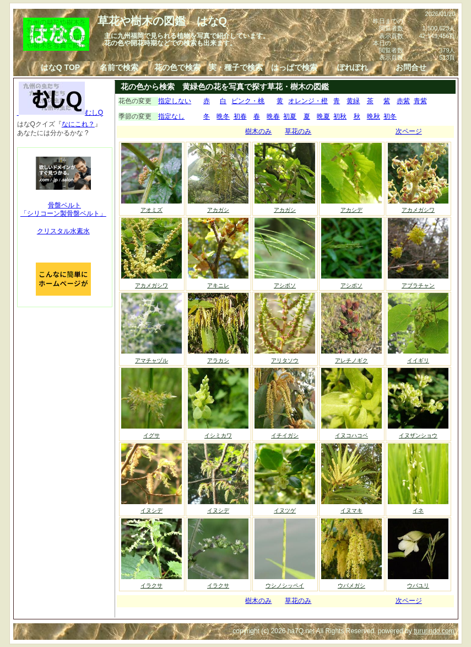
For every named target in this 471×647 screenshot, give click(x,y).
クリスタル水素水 (63, 231)
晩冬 (223, 116)
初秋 (340, 116)
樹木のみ (258, 131)
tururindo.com (434, 631)
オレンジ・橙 (308, 101)
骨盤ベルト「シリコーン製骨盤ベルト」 (63, 209)
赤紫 (403, 101)
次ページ (409, 131)
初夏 (289, 116)
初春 (240, 116)
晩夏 (323, 116)
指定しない (174, 101)
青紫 (420, 101)
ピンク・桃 (247, 101)
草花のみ (298, 131)
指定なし (171, 116)
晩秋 (373, 116)
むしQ (60, 112)
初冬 (390, 116)
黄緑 (353, 101)
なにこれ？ (78, 124)
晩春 (273, 116)
